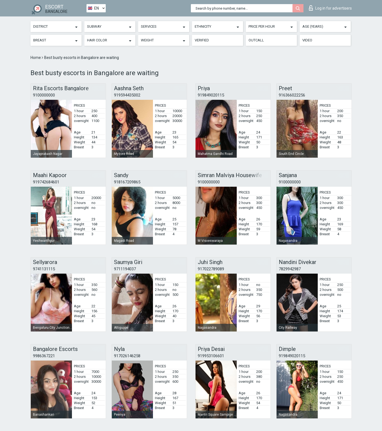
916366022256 (292, 95)
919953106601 (211, 355)
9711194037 (125, 268)
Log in (330, 8)
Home (36, 57)
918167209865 (127, 182)
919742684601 (46, 182)
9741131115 (44, 268)
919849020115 (211, 95)
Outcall (256, 40)
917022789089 (211, 268)
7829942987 (290, 268)
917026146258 (127, 355)
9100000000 (44, 95)
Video (307, 40)
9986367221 (44, 355)
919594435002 (127, 95)
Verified (202, 40)
